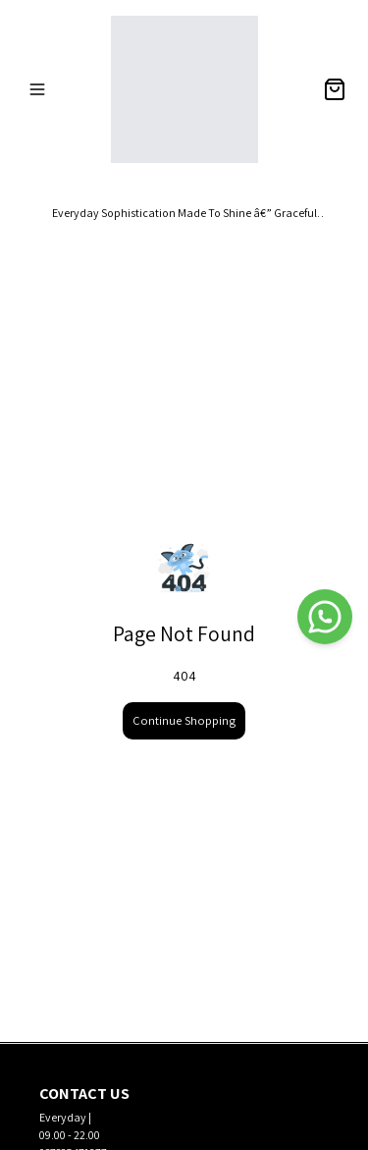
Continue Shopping (184, 720)
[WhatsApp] (324, 616)
